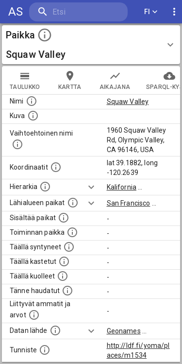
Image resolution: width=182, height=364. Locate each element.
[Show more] (91, 187)
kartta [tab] (70, 80)
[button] (91, 44)
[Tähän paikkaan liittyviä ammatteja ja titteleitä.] (34, 315)
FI (151, 12)
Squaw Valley (128, 101)
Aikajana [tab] (115, 80)
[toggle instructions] (44, 35)
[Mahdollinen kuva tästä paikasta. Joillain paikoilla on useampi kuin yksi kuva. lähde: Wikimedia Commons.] (33, 115)
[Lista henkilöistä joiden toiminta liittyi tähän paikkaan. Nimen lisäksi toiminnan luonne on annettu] (72, 232)
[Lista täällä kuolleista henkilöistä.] (62, 276)
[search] (78, 11)
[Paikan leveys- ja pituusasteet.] (56, 167)
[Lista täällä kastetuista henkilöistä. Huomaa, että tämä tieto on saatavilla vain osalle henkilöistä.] (64, 261)
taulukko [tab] (25, 80)
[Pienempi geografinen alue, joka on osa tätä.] (63, 217)
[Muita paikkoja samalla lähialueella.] (73, 202)
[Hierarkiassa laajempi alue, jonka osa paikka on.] (45, 186)
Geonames (124, 331)
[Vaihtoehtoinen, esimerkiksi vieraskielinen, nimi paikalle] (17, 144)
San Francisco (128, 203)
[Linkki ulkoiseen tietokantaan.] (55, 330)
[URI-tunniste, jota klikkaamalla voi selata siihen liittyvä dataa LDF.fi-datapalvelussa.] (44, 350)
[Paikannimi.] (31, 101)
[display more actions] (174, 11)
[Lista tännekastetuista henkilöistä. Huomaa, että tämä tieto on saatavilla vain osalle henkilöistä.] (67, 290)
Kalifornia (122, 187)
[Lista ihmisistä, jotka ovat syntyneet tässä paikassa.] (69, 247)
